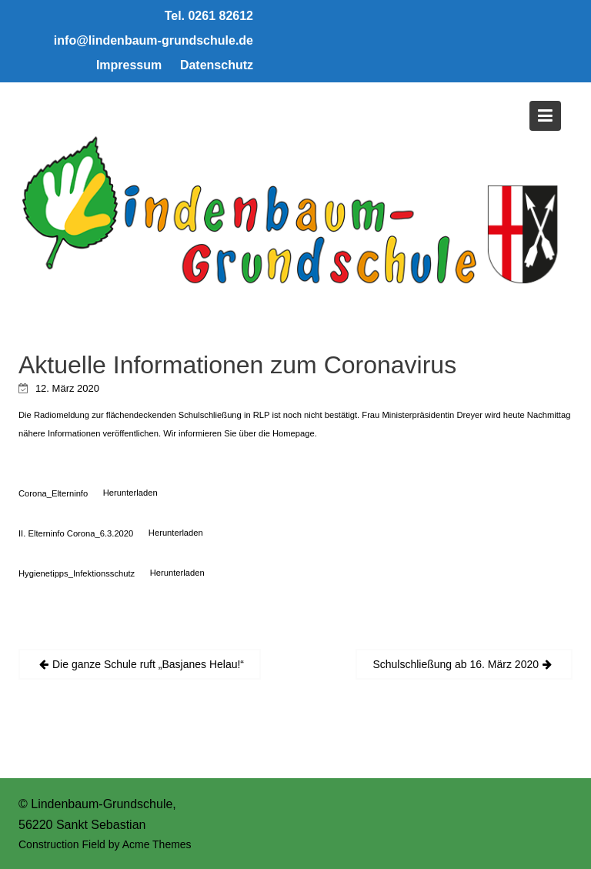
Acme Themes (157, 844)
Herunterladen (130, 492)
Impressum (129, 65)
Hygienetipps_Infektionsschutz (76, 572)
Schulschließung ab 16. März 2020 (455, 664)
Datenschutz (216, 65)
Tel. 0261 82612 (209, 15)
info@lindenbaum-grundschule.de (153, 40)
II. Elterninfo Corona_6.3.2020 (75, 532)
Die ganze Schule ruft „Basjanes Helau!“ (148, 664)
